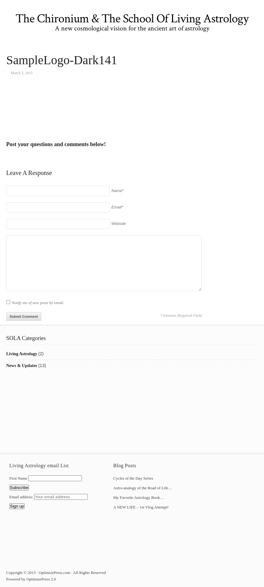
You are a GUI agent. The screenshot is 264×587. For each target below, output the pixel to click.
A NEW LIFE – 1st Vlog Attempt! (141, 507)
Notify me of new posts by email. (38, 302)
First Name (18, 478)
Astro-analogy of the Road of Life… (142, 488)
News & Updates (21, 365)
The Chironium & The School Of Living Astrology (132, 19)
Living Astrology (21, 354)
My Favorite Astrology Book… (138, 497)
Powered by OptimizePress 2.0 (31, 579)
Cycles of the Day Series (133, 478)
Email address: (21, 497)
